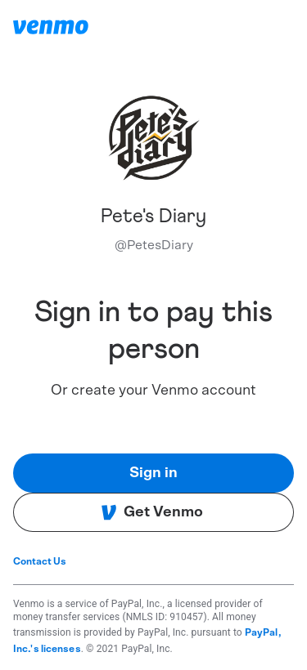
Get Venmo (152, 512)
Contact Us (39, 561)
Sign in (153, 473)
